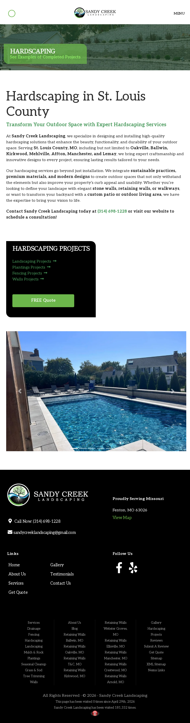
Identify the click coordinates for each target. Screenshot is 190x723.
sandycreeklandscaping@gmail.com (44, 532)
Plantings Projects (31, 267)
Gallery (57, 565)
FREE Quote (43, 300)
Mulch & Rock (34, 652)
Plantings (33, 658)
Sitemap (156, 658)
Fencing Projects (30, 273)
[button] (19, 391)
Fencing (33, 635)
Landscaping (34, 646)
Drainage (33, 629)
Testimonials (61, 574)
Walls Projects (28, 279)
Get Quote (17, 592)
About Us (16, 574)
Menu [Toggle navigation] (177, 13)
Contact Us (60, 583)
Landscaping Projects (34, 261)
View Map (122, 517)
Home (14, 565)
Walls (34, 682)
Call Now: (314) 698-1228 (37, 521)
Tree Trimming (34, 676)
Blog (74, 629)
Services (15, 583)
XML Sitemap (156, 664)
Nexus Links (156, 670)
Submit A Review (156, 646)
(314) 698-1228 (112, 211)
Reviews (156, 641)
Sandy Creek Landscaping (123, 695)
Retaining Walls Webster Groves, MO (115, 629)
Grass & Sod (33, 670)
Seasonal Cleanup (33, 664)
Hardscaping (34, 641)
